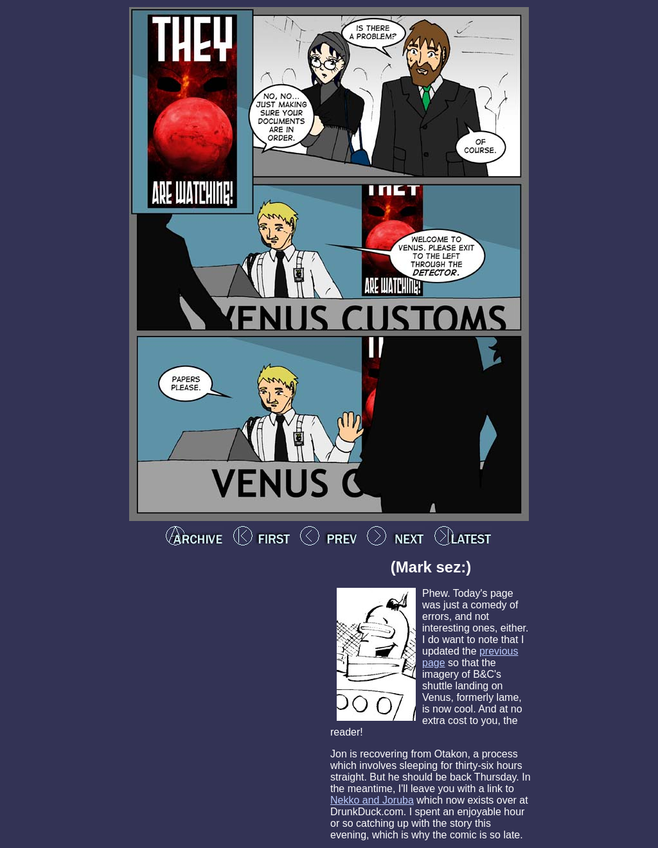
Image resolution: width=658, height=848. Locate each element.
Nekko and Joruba (372, 800)
